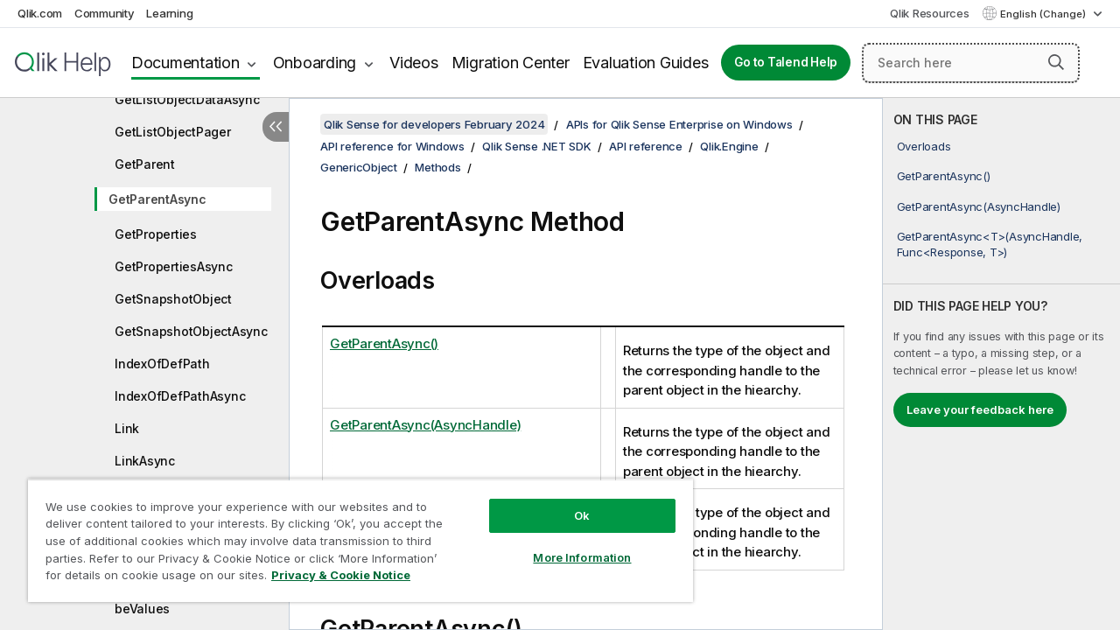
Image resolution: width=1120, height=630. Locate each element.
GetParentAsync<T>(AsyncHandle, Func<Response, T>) (990, 244)
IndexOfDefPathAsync (180, 395)
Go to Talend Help (785, 62)
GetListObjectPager (173, 131)
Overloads (924, 146)
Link (127, 428)
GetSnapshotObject (173, 298)
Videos (413, 62)
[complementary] (1001, 364)
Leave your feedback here (980, 409)
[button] (1056, 62)
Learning (169, 13)
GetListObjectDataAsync (187, 99)
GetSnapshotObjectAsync (191, 331)
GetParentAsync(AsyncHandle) (978, 207)
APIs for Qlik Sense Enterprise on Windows (679, 124)
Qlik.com (40, 13)
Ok (569, 502)
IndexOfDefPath (162, 363)
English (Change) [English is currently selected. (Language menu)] (1044, 14)
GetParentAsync (157, 199)
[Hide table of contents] (275, 127)
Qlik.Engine (729, 146)
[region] (352, 534)
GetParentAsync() (943, 176)
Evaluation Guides (646, 62)
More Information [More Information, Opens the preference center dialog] (569, 544)
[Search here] (971, 63)
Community (104, 13)
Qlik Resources (930, 13)
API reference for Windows (392, 146)
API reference (645, 146)
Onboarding (315, 62)
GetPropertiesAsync (174, 266)
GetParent (145, 164)
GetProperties (156, 234)
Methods (437, 167)
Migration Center (511, 62)
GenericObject (358, 167)
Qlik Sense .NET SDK (536, 146)
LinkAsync (145, 460)
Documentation (185, 62)
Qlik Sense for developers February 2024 (434, 124)
